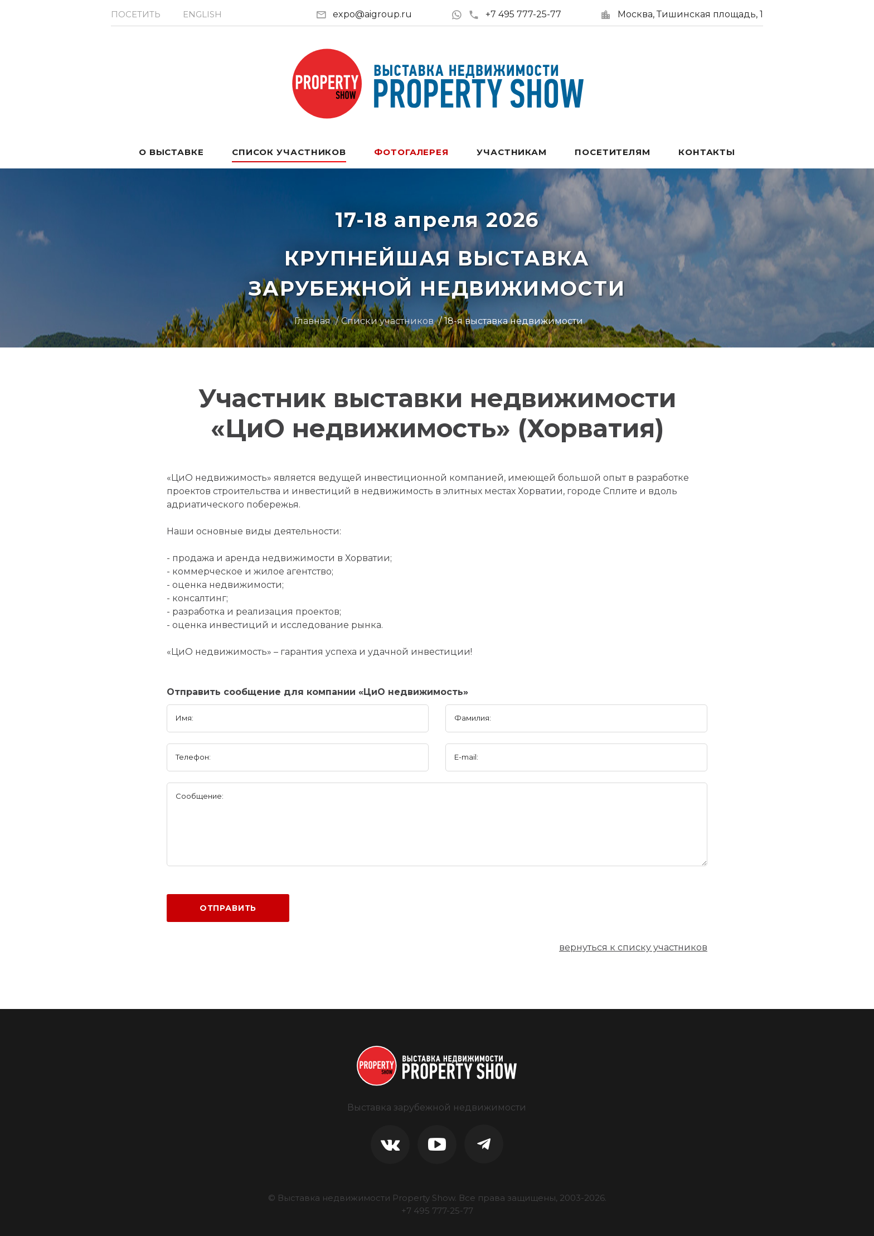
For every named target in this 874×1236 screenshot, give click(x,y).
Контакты (706, 152)
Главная (312, 321)
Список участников (289, 152)
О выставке (171, 152)
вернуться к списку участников (633, 947)
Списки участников (387, 321)
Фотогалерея (411, 152)
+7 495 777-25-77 (514, 14)
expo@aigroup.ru (372, 14)
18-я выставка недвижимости (513, 321)
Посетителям (612, 152)
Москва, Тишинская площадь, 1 (690, 14)
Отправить (228, 908)
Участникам (512, 152)
